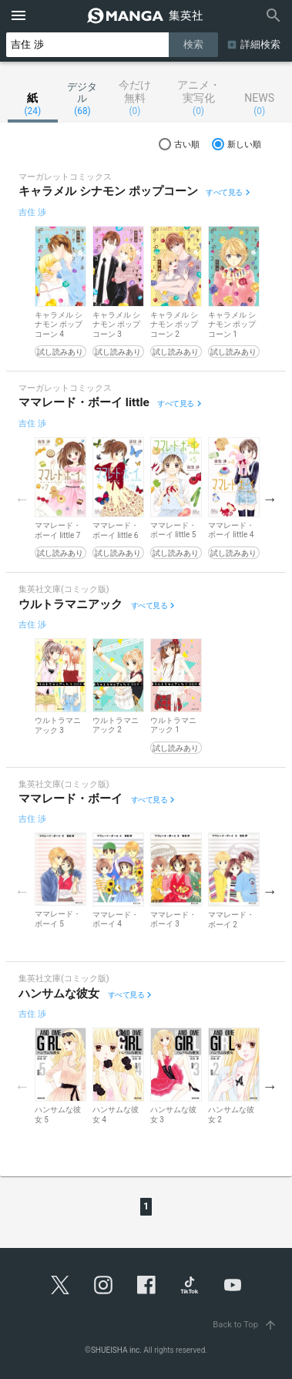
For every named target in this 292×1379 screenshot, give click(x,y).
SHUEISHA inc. (116, 1350)
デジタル (82, 98)
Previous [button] (22, 498)
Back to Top (246, 1325)
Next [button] (269, 498)
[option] (60, 292)
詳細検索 (260, 44)
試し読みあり (60, 352)
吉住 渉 (32, 212)
